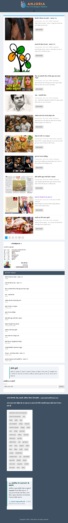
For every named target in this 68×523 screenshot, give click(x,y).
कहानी (36, 374)
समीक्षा (12, 376)
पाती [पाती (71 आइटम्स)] (19, 442)
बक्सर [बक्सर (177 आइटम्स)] (10, 446)
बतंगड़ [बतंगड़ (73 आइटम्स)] (15, 446)
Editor (41, 21)
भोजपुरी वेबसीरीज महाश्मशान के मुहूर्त (13, 347)
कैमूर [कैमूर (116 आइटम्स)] (21, 420)
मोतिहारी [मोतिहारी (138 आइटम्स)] (19, 460)
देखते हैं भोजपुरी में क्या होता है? (43, 197)
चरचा (46, 374)
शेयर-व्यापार (45, 372)
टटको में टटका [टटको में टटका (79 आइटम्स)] (12, 435)
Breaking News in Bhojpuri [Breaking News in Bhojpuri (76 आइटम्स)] (18, 413)
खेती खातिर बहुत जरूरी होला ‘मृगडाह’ (45, 177)
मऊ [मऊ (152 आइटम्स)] (20, 457)
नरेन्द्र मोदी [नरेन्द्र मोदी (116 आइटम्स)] (26, 435)
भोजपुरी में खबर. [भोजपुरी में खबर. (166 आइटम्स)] (13, 457)
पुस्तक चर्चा (55, 199)
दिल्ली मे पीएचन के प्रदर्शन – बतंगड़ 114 (46, 18)
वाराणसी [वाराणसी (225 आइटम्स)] (26, 464)
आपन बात (20, 374)
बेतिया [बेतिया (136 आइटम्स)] (15, 449)
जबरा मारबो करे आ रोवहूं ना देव (12, 336)
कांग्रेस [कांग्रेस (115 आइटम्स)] (16, 420)
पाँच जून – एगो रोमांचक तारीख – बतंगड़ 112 (15, 353)
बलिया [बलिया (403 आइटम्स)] (27, 446)
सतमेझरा (50, 21)
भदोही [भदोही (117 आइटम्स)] (20, 449)
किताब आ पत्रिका (36, 372)
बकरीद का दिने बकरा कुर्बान (42, 218)
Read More (39, 30)
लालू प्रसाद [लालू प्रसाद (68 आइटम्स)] (19, 464)
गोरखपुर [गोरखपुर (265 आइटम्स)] (22, 427)
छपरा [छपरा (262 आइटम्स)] (10, 431)
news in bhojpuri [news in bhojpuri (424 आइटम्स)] (14, 416)
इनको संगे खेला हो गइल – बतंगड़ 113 (45, 44)
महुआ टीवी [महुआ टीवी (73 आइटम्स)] (11, 460)
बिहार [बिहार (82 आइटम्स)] (10, 449)
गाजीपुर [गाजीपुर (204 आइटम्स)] (20, 424)
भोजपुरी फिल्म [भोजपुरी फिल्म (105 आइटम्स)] (18, 453)
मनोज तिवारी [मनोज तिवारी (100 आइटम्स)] (26, 457)
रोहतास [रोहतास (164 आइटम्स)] (24, 460)
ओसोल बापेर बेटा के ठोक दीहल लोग (45, 116)
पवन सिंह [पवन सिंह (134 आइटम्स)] (19, 438)
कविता (31, 374)
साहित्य (58, 199)
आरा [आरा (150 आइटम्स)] (24, 416)
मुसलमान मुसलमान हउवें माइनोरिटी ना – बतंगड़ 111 (16, 359)
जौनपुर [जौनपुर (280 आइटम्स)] (15, 431)
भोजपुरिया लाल (53, 372)
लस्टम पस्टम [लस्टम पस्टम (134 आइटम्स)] (12, 464)
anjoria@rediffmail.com (49, 398)
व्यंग (55, 374)
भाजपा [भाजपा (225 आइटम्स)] (26, 449)
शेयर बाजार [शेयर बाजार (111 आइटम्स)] (12, 468)
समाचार (50, 98)
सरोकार (29, 372)
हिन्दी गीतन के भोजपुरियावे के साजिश (13, 341)
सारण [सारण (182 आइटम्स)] (18, 468)
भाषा (6, 343)
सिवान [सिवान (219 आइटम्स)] (23, 468)
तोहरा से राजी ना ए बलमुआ (42, 136)
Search (5, 384)
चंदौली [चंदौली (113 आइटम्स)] (28, 427)
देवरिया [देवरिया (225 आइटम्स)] (19, 435)
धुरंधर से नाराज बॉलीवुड (41, 156)
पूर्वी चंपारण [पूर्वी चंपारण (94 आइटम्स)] (25, 442)
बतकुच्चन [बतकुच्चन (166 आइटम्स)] (22, 446)
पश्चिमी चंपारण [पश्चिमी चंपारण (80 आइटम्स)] (12, 442)
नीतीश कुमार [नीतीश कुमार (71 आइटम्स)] (12, 438)
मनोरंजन (50, 80)
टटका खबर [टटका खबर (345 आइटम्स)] (22, 431)
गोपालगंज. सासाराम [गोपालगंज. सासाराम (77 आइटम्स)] (13, 427)
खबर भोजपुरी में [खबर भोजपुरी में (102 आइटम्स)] (13, 424)
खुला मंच (41, 374)
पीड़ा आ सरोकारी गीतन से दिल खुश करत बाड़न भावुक (47, 77)
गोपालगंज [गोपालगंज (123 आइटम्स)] (27, 424)
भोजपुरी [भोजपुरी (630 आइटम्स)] (11, 453)
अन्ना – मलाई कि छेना (40, 95)
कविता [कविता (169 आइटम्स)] (10, 420)
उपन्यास (50, 199)
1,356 (19, 239)
